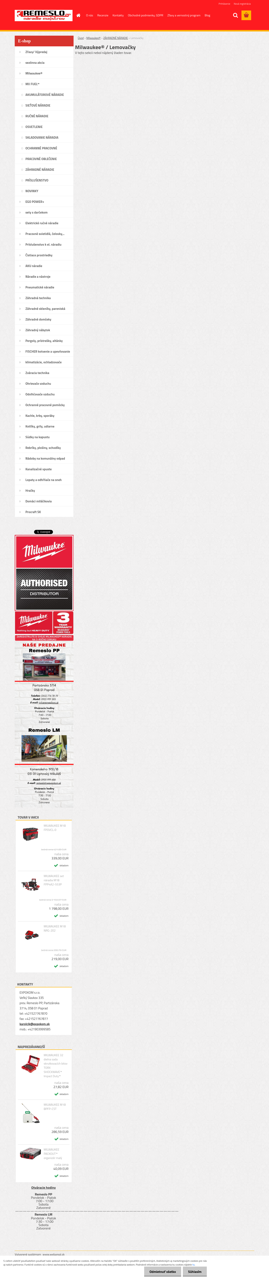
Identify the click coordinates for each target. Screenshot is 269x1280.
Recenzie (102, 15)
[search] (235, 15)
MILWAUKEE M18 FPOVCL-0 (55, 828)
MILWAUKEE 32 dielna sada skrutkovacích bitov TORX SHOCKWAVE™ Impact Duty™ (55, 1065)
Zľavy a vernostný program (183, 15)
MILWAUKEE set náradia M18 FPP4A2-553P (54, 880)
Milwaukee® (93, 38)
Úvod (81, 38)
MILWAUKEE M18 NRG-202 (55, 928)
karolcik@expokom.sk (35, 1024)
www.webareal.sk (54, 1254)
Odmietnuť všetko (162, 1271)
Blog (207, 15)
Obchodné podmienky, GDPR (145, 15)
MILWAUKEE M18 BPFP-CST (55, 1107)
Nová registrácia (242, 4)
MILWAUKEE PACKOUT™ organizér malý (53, 1153)
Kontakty (118, 15)
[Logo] (44, 15)
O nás (89, 15)
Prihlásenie (224, 4)
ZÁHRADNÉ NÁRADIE (115, 38)
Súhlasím (195, 1271)
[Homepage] (78, 15)
